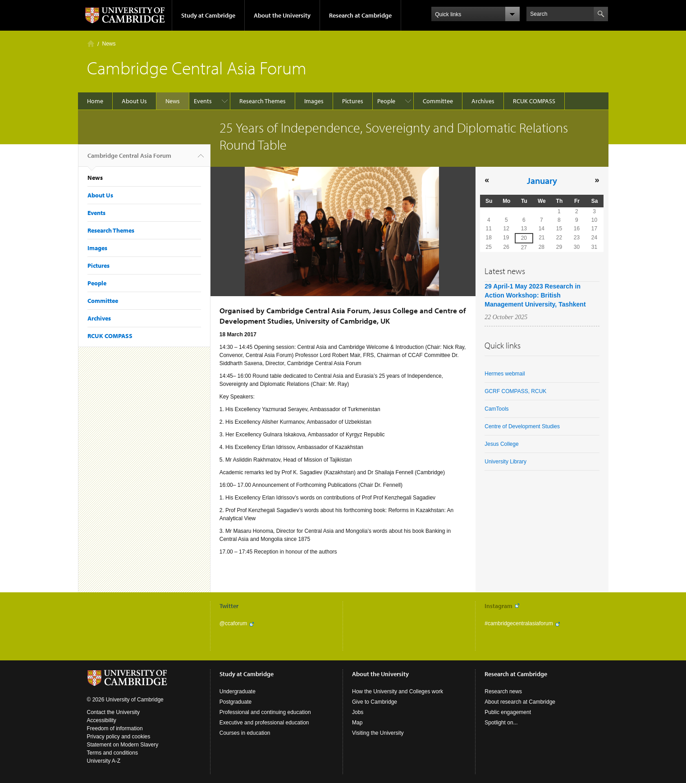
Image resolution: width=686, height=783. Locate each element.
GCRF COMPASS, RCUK (515, 391)
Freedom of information (115, 728)
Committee (438, 101)
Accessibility (101, 720)
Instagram (498, 606)
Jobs (357, 712)
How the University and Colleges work (397, 691)
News (109, 44)
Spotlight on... (501, 722)
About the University (282, 15)
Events (203, 101)
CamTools (496, 409)
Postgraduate (236, 702)
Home (91, 43)
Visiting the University (378, 733)
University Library (505, 461)
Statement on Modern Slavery (123, 745)
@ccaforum (233, 623)
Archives (482, 101)
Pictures (352, 101)
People (386, 101)
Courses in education (245, 733)
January (542, 180)
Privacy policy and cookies (119, 736)
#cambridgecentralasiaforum (519, 623)
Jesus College (501, 444)
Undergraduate (238, 691)
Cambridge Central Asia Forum (129, 159)
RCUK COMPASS (534, 101)
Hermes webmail (505, 374)
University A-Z (104, 761)
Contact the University (113, 712)
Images (314, 101)
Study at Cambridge (208, 15)
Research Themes (262, 101)
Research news (503, 691)
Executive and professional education (264, 722)
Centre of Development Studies (522, 426)
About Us (134, 101)
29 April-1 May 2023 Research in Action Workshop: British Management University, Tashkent (535, 295)
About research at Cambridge (520, 702)
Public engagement (508, 712)
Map (357, 722)
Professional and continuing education (265, 712)
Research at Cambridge (360, 15)
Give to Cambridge (374, 702)
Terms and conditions (112, 753)
